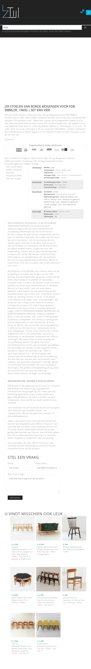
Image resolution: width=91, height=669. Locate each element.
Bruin (61, 214)
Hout (67, 214)
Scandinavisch (75, 178)
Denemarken (60, 187)
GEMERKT (62, 190)
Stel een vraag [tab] (13, 181)
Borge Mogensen (57, 161)
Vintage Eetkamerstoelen (50, 163)
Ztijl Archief (37, 161)
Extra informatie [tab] (14, 169)
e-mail (43, 448)
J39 (35, 163)
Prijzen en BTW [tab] (13, 178)
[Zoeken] (85, 30)
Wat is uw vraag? (16, 476)
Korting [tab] (10, 175)
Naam (11, 466)
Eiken (57, 217)
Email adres (41, 466)
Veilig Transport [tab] (14, 172)
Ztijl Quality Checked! (66, 197)
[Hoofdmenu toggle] (88, 13)
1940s (63, 180)
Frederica (27, 163)
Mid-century (62, 178)
